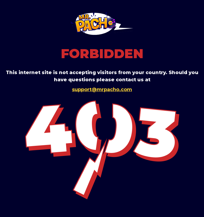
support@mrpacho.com (102, 89)
